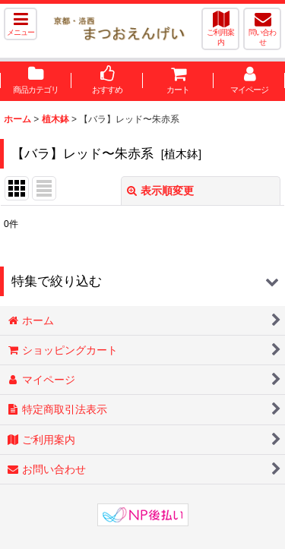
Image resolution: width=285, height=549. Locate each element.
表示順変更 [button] (160, 191)
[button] (20, 24)
